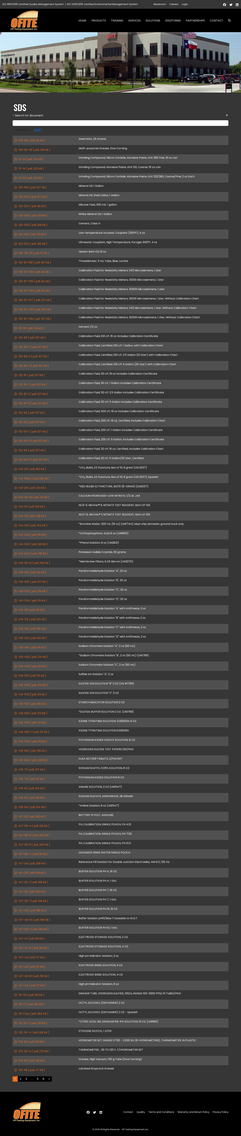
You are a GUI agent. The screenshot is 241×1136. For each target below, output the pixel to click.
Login (185, 4)
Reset (38, 130)
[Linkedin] (237, 5)
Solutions (153, 20)
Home (82, 20)
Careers (174, 4)
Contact (216, 20)
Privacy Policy (220, 1112)
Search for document (29, 115)
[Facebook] (224, 5)
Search (228, 20)
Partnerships (195, 20)
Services (134, 20)
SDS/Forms (173, 20)
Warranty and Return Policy (193, 1112)
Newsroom (160, 4)
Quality (141, 1112)
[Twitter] (230, 5)
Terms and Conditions (161, 1112)
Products (98, 20)
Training (117, 20)
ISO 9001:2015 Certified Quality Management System (33, 4)
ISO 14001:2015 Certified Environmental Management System (102, 4)
